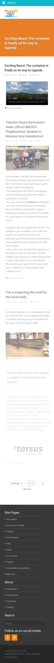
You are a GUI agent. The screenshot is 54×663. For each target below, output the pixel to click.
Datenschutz (12, 595)
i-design (34, 654)
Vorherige (14, 483)
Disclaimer (11, 601)
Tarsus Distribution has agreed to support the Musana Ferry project (28, 377)
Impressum (11, 588)
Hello (8, 543)
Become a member (15, 525)
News (24, 75)
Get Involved (12, 537)
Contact (10, 531)
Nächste (27, 489)
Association (11, 519)
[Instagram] (14, 637)
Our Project (11, 555)
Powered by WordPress (14, 654)
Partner (9, 562)
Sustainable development (18, 568)
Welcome (10, 574)
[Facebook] (7, 637)
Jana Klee (35, 75)
